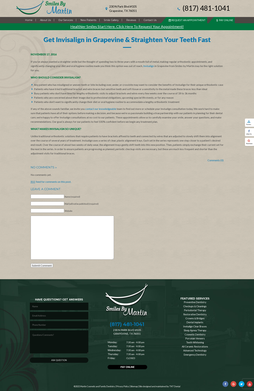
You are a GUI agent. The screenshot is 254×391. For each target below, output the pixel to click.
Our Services (65, 20)
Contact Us (150, 20)
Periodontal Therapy (195, 310)
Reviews (131, 20)
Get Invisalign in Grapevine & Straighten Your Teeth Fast (127, 40)
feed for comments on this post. (51, 181)
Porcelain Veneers (195, 338)
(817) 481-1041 (203, 8)
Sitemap (134, 386)
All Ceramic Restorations (195, 346)
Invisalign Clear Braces (195, 326)
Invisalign (148, 65)
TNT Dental (174, 386)
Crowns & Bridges (195, 318)
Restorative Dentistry (195, 314)
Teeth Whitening (195, 342)
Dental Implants (195, 322)
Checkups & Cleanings (195, 306)
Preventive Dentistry (195, 302)
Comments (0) (216, 160)
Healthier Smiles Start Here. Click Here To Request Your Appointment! (127, 26)
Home (28, 20)
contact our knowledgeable (100, 108)
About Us (45, 20)
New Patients (88, 20)
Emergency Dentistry (195, 354)
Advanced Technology (195, 350)
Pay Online (224, 20)
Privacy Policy (122, 386)
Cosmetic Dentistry (195, 334)
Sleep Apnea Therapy (195, 330)
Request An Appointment (187, 20)
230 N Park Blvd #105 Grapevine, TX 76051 (123, 9)
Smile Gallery (111, 20)
